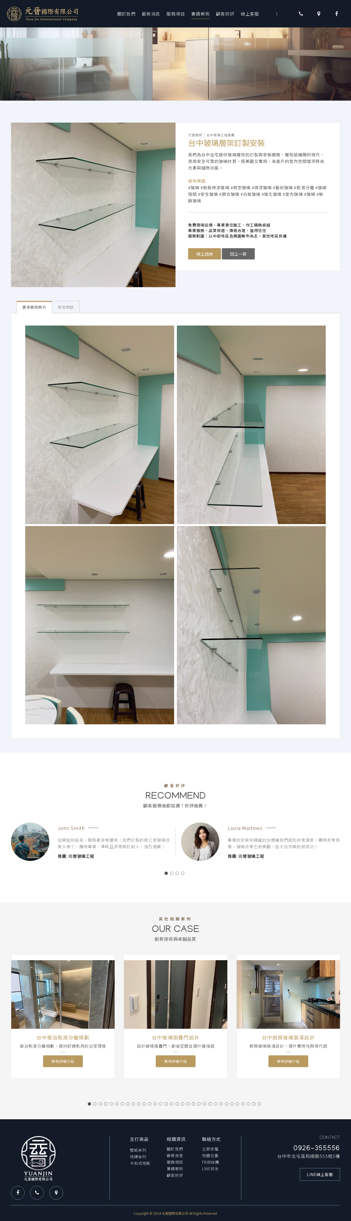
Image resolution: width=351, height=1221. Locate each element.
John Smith (71, 827)
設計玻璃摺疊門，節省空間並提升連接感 (176, 1046)
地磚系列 (138, 1156)
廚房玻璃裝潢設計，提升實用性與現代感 (288, 1046)
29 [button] (243, 1104)
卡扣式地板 (140, 1163)
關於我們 (126, 13)
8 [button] (127, 1104)
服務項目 (175, 13)
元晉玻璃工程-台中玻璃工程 (46, 14)
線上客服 (250, 13)
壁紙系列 (138, 1150)
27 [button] (232, 1104)
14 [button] (160, 1104)
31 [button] (254, 1104)
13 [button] (155, 1104)
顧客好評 (225, 13)
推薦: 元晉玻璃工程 (76, 856)
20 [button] (193, 1104)
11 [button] (144, 1104)
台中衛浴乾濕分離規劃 (62, 1037)
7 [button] (122, 1104)
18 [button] (182, 1104)
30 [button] (248, 1104)
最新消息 (151, 13)
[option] (175, 50)
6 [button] (116, 1104)
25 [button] (221, 1104)
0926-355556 (316, 1149)
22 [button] (204, 1104)
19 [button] (188, 1104)
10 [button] (138, 1104)
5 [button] (111, 1104)
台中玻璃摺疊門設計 (175, 1037)
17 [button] (177, 1104)
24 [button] (215, 1104)
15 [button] (166, 1104)
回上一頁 (238, 254)
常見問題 (66, 307)
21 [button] (199, 1104)
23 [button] (210, 1104)
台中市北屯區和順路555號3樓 (308, 1156)
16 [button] (171, 1104)
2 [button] (171, 873)
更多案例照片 (34, 307)
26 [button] (226, 1104)
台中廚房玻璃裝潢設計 (288, 1037)
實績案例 (200, 13)
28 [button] (237, 1104)
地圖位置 (210, 1155)
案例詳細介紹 (63, 1061)
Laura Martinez (245, 827)
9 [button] (133, 1104)
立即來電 (210, 1149)
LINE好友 (210, 1168)
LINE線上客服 (320, 1174)
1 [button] (166, 873)
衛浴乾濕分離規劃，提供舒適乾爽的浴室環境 (63, 1046)
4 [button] (182, 873)
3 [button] (177, 873)
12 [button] (149, 1104)
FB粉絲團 (210, 1162)
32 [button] (259, 1104)
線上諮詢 (204, 254)
